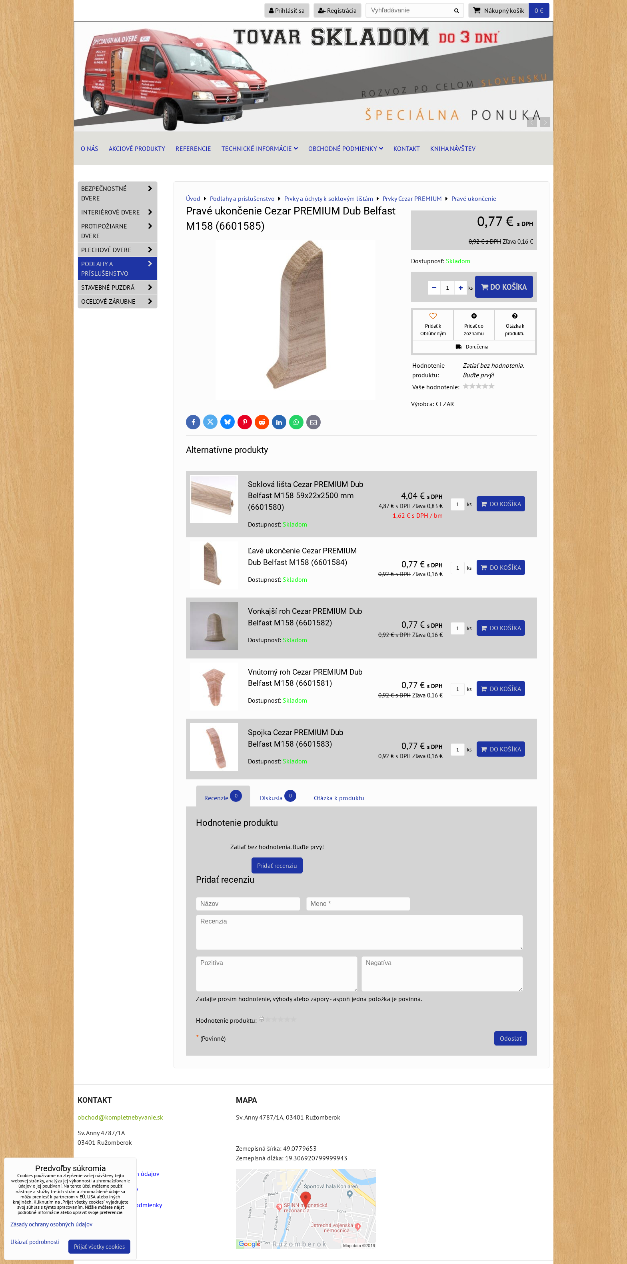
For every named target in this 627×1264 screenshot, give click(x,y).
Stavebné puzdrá (119, 287)
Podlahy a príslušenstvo (119, 268)
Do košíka (504, 287)
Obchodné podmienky (345, 148)
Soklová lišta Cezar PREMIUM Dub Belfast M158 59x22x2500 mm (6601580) (305, 496)
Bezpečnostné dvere (119, 193)
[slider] (479, 386)
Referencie (193, 148)
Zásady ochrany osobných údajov (51, 1224)
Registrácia (337, 10)
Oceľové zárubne (119, 301)
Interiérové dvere (119, 212)
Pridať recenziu (277, 865)
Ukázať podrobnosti (35, 1242)
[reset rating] (261, 1019)
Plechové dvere (119, 249)
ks (461, 504)
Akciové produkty (137, 148)
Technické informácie (260, 148)
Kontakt (406, 148)
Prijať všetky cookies (99, 1246)
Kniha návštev (452, 148)
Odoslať (510, 1038)
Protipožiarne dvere (119, 230)
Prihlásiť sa (287, 10)
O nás (89, 148)
